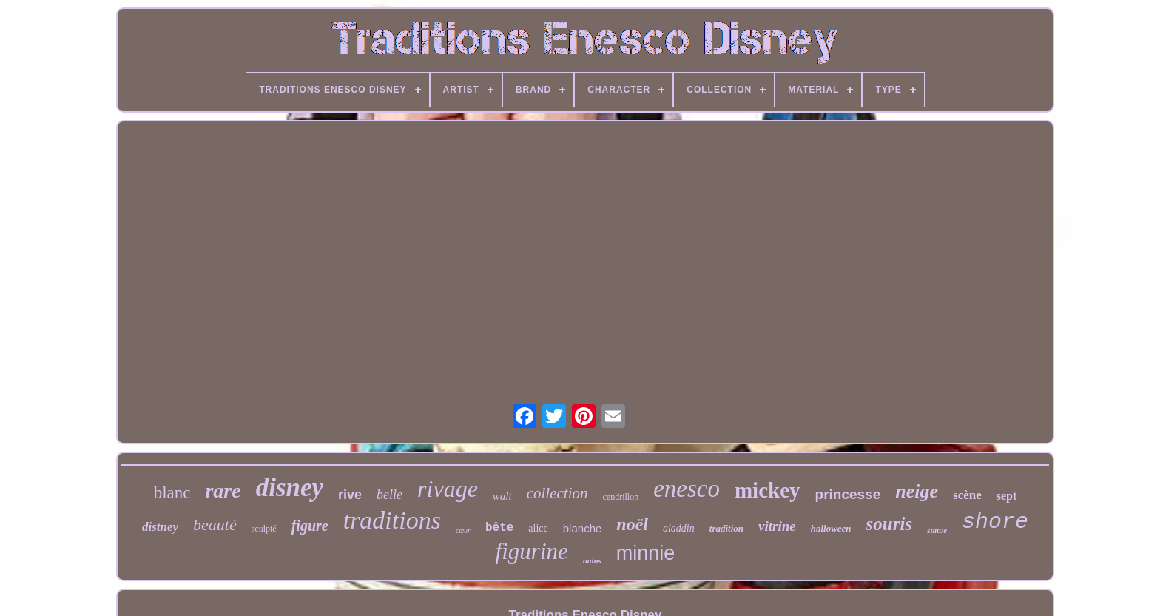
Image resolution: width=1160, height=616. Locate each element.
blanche (582, 528)
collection (557, 493)
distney (160, 527)
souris (889, 524)
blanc (172, 492)
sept (1007, 495)
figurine (532, 551)
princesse (848, 494)
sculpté (264, 528)
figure (309, 526)
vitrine (777, 526)
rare (222, 490)
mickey (767, 490)
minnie (645, 553)
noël (632, 524)
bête (499, 528)
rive (350, 494)
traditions (392, 520)
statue (937, 530)
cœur (463, 530)
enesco (686, 488)
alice (537, 528)
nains (592, 560)
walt (502, 496)
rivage (447, 488)
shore (995, 522)
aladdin (679, 528)
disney (289, 487)
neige (916, 491)
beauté (215, 524)
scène (967, 495)
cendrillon (621, 497)
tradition (726, 528)
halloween (831, 528)
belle (389, 494)
